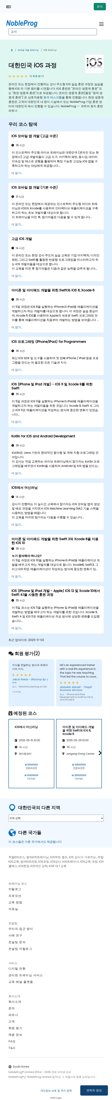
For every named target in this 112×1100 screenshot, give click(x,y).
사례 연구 (15, 935)
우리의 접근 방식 (20, 929)
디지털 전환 (17, 969)
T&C (12, 1048)
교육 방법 (15, 902)
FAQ (11, 1041)
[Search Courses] (52, 31)
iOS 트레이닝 (50, 50)
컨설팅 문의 (17, 942)
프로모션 (14, 896)
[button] (99, 753)
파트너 (13, 1015)
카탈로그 (14, 889)
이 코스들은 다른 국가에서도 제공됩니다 (35, 842)
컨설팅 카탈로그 (20, 949)
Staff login (56, 1097)
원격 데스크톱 (52, 97)
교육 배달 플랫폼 (20, 982)
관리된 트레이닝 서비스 (25, 975)
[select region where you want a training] (56, 818)
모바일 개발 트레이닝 (28, 50)
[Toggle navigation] (101, 24)
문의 (100, 6)
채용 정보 (15, 1035)
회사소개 (14, 1002)
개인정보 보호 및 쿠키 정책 (56, 1090)
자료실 (13, 909)
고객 (11, 1021)
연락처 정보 (94, 1090)
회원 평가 (15, 1028)
